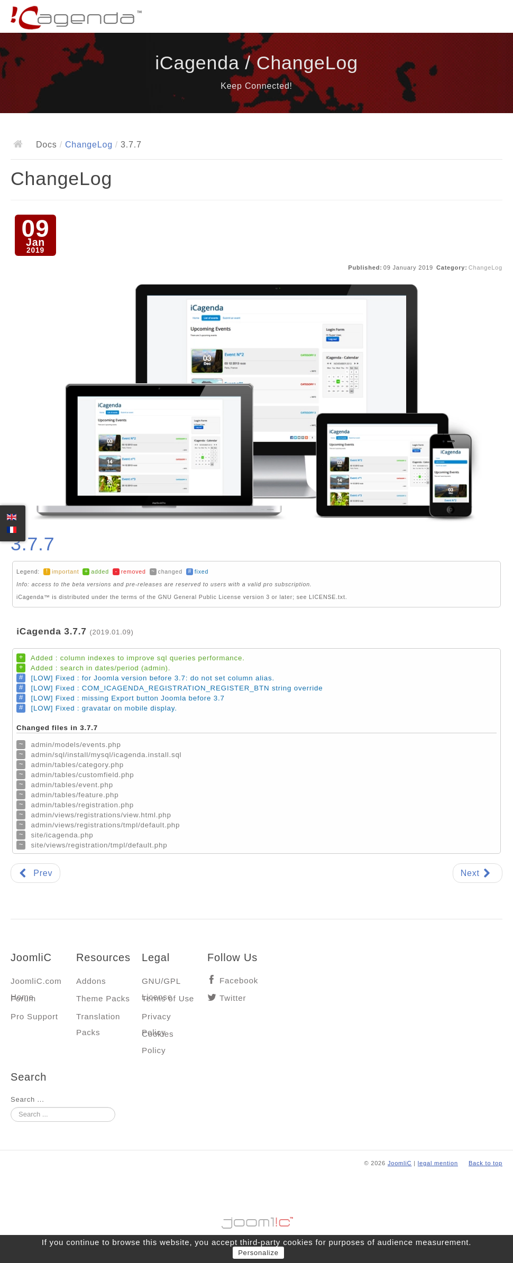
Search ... (27, 1099)
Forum (23, 998)
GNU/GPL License (161, 983)
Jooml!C (256, 1220)
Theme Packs (103, 998)
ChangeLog (89, 144)
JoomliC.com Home (36, 983)
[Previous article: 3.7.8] (35, 873)
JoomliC (400, 1163)
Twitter (232, 998)
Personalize (258, 1253)
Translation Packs (98, 1019)
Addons (91, 980)
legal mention (438, 1163)
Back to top (485, 1163)
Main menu (494, 18)
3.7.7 (33, 544)
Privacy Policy (156, 1019)
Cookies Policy (157, 1036)
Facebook (238, 980)
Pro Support (34, 1016)
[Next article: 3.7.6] (477, 873)
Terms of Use (168, 998)
